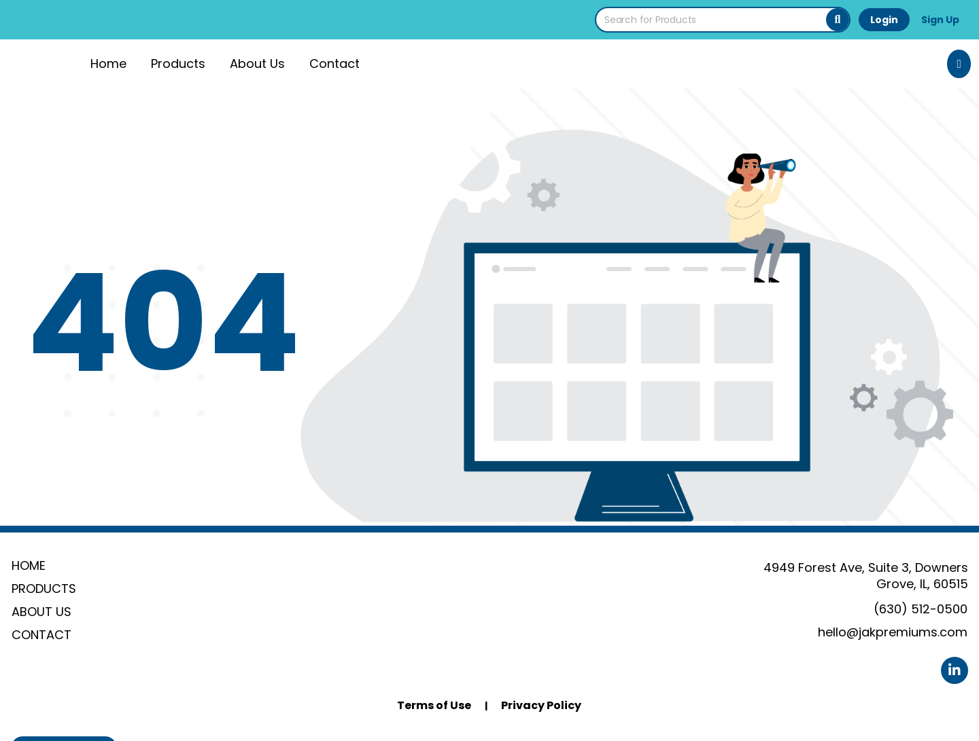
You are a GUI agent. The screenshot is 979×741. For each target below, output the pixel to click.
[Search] (837, 19)
